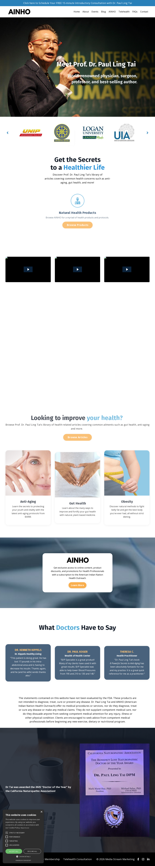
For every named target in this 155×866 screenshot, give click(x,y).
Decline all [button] (32, 851)
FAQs (134, 11)
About (85, 11)
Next (147, 133)
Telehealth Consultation (77, 859)
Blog (103, 11)
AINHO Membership (48, 859)
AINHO (112, 11)
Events (95, 11)
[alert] (23, 836)
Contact (144, 11)
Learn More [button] (77, 585)
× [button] (41, 812)
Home (77, 11)
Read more (25, 828)
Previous (7, 133)
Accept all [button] (13, 851)
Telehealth (124, 11)
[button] (23, 856)
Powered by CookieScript (23, 860)
